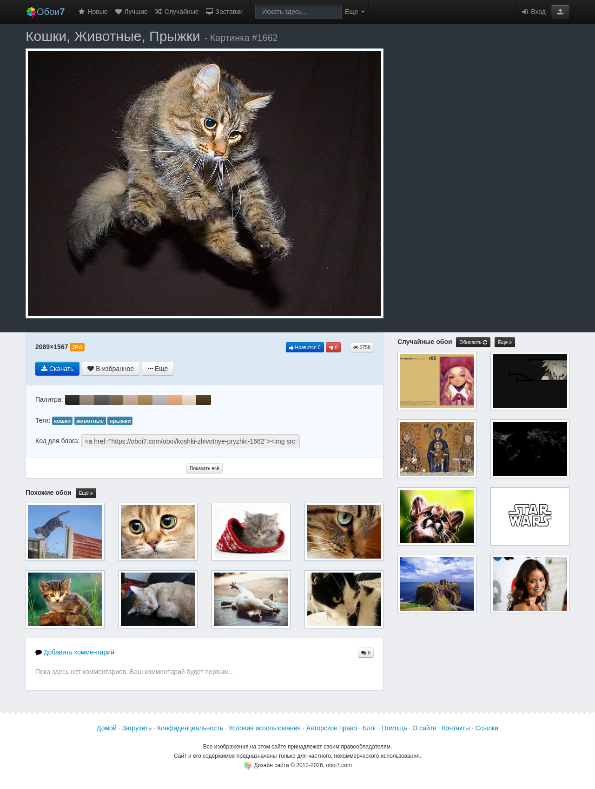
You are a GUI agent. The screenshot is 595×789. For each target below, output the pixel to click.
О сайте (424, 728)
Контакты (455, 728)
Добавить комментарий (74, 652)
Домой (107, 728)
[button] (560, 12)
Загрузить (137, 728)
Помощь (394, 728)
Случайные (176, 11)
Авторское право (331, 728)
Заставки (224, 11)
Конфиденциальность (190, 728)
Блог (370, 728)
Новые (92, 11)
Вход (533, 11)
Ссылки (487, 728)
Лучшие (131, 11)
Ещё (86, 493)
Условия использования (265, 728)
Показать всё (204, 468)
